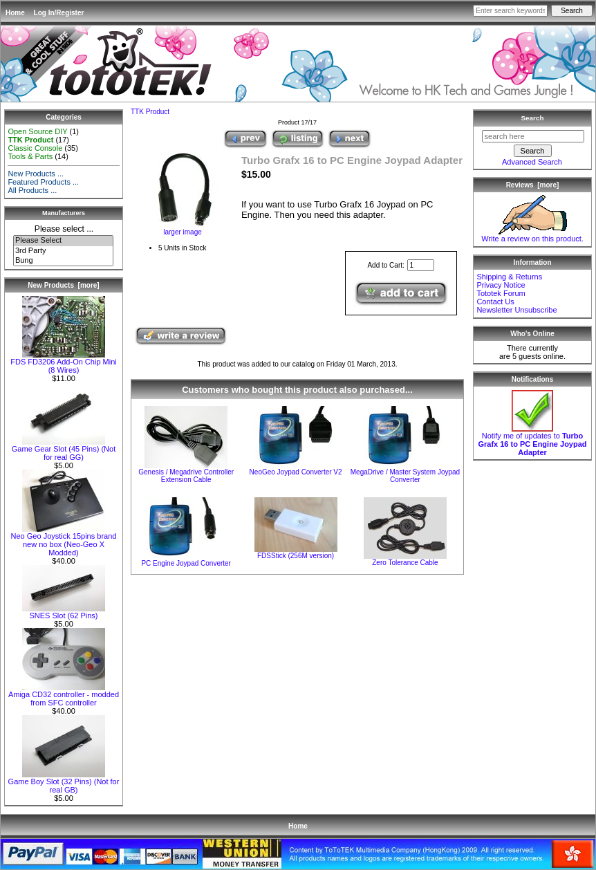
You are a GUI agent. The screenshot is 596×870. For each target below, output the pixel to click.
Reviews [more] (532, 185)
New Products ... (36, 173)
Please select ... (64, 229)
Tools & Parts (30, 156)
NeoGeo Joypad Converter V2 (296, 472)
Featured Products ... (43, 182)
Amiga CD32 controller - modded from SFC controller (63, 695)
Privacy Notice (500, 285)
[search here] (533, 136)
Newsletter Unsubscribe (516, 310)
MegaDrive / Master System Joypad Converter (405, 475)
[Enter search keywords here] (510, 11)
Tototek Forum (500, 293)
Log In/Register (59, 13)
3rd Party (63, 251)
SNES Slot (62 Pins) (63, 612)
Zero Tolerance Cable (405, 562)
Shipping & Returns (509, 276)
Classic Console (35, 148)
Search (532, 118)
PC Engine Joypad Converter (186, 563)
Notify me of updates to (532, 440)
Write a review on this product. (532, 235)
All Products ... (32, 190)
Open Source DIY (37, 131)
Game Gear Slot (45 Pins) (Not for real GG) (63, 449)
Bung (63, 261)
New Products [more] (63, 285)
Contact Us (495, 301)
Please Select (63, 241)
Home (15, 13)
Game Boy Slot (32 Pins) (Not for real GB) (64, 782)
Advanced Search (532, 162)
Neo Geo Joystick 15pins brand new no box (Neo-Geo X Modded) (64, 541)
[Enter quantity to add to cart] (420, 265)
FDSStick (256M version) (295, 555)
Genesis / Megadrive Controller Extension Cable (186, 475)
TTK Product (150, 111)
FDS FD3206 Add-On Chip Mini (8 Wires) (63, 362)
